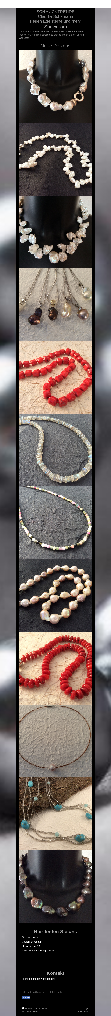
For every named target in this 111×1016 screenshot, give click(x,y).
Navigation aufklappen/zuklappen (55, 4)
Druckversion (30, 1008)
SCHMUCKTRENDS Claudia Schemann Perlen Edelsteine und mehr (55, 16)
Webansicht (83, 1011)
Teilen (26, 998)
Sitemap (43, 1008)
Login (86, 1008)
